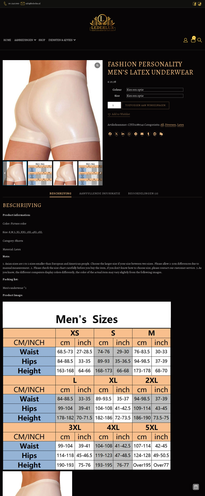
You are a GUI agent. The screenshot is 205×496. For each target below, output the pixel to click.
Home (7, 38)
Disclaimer (98, 458)
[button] (119, 109)
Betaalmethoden (102, 450)
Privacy (96, 484)
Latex (180, 120)
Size (117, 91)
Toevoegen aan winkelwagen (145, 101)
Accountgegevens (170, 454)
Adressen (165, 450)
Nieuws (62, 458)
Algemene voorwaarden (106, 446)
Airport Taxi (133, 458)
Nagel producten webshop (136, 448)
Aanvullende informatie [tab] (99, 189)
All (162, 120)
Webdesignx (133, 454)
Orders (62, 450)
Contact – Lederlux (69, 471)
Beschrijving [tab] (60, 189)
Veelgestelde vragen (104, 480)
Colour (117, 85)
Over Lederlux (66, 454)
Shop (42, 38)
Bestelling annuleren (104, 454)
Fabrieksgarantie (102, 463)
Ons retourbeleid (102, 476)
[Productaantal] (114, 100)
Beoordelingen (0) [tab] (143, 189)
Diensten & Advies (60, 38)
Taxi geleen (132, 463)
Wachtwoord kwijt (171, 458)
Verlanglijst (65, 463)
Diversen (170, 120)
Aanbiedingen (23, 38)
